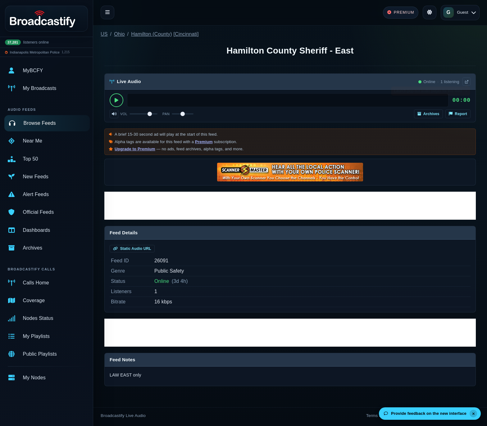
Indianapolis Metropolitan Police (35, 52)
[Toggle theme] (429, 12)
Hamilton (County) (151, 34)
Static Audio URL (132, 248)
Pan (166, 114)
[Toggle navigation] (107, 12)
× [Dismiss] (466, 92)
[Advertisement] (290, 206)
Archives (428, 114)
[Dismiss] (473, 413)
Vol (123, 114)
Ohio (119, 34)
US (104, 34)
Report (458, 114)
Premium (204, 141)
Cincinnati (186, 34)
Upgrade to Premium (135, 149)
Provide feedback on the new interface (425, 413)
